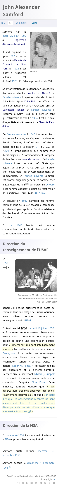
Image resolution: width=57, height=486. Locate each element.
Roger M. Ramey (21, 365)
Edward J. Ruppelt (44, 374)
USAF (7, 151)
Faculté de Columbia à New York (14, 64)
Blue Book (38, 382)
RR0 (3, 22)
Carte (34, 22)
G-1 (38, 146)
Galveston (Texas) (13, 109)
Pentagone (8, 353)
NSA (7, 439)
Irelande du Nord (31, 159)
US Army (40, 193)
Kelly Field (30, 101)
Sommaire (21, 22)
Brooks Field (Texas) (38, 93)
